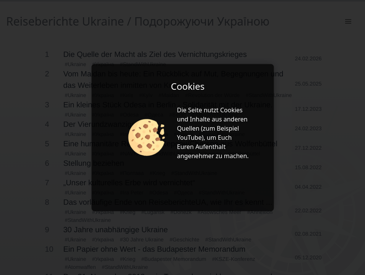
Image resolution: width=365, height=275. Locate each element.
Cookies (231, 110)
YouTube (189, 137)
